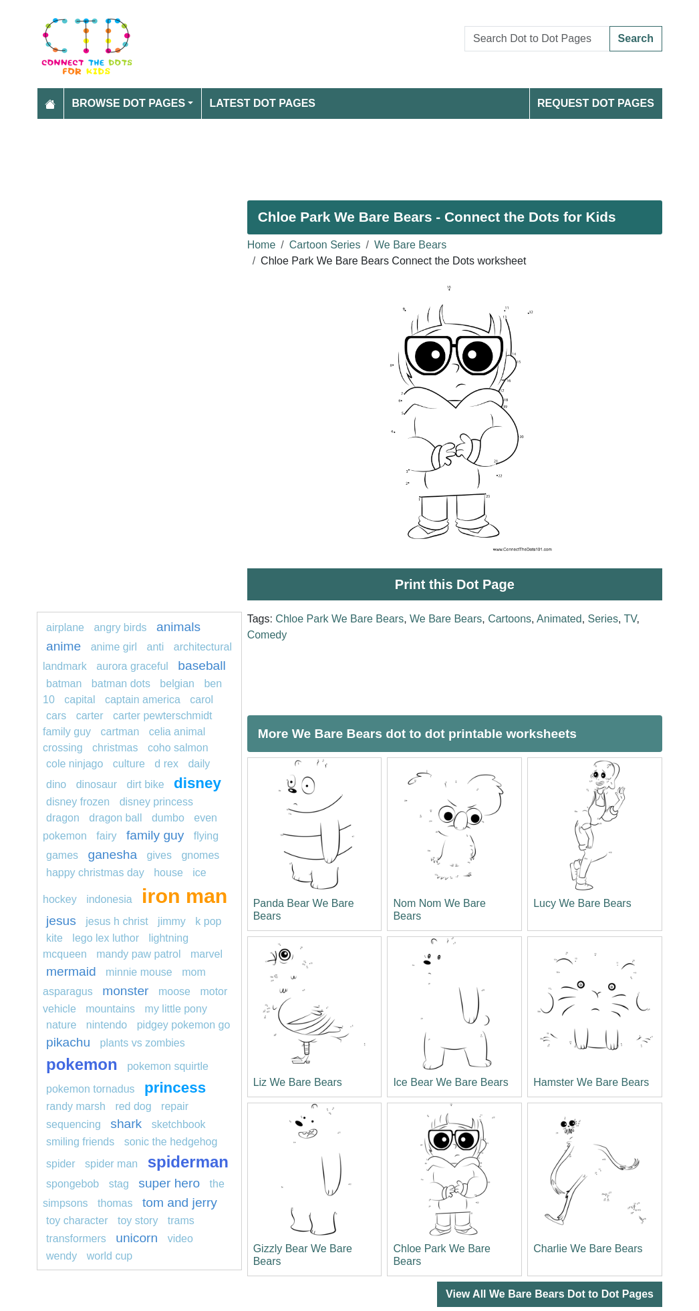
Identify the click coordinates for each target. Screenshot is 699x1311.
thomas (115, 1203)
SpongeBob (72, 1183)
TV (630, 618)
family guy (155, 835)
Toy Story (139, 1220)
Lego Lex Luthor (105, 938)
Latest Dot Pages (263, 103)
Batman (64, 683)
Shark (126, 1124)
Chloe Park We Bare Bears (339, 618)
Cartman (119, 731)
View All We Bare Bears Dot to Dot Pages (550, 1294)
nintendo (106, 1025)
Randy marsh (76, 1106)
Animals (178, 627)
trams (181, 1220)
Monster (125, 991)
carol (201, 699)
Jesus (61, 921)
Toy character (77, 1220)
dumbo (168, 817)
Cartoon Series (325, 244)
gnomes (200, 855)
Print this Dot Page (455, 584)
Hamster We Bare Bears (591, 1082)
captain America (142, 699)
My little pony (176, 1008)
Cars (56, 715)
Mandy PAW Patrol (138, 954)
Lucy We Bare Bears (582, 903)
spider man (111, 1163)
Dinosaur (96, 784)
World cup (109, 1256)
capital (79, 699)
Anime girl (114, 646)
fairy (106, 835)
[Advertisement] (349, 154)
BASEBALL (201, 666)
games (62, 855)
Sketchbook (179, 1124)
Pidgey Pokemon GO (184, 1025)
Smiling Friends (80, 1141)
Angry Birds (120, 627)
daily (199, 763)
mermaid (71, 971)
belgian (177, 683)
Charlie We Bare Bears (587, 1248)
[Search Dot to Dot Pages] (537, 38)
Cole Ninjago (74, 763)
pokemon (82, 1064)
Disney (197, 783)
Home (261, 244)
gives (159, 855)
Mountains (110, 1008)
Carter (90, 715)
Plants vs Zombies (142, 1043)
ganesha (112, 855)
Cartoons (509, 618)
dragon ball (115, 817)
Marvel (206, 954)
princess (175, 1087)
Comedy (267, 634)
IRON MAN (184, 895)
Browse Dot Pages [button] (129, 103)
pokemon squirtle (167, 1066)
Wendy (61, 1256)
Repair (174, 1106)
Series (603, 618)
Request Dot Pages (595, 103)
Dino (56, 784)
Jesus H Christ (117, 921)
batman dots (121, 683)
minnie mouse (139, 972)
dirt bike (145, 784)
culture (129, 763)
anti (155, 646)
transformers (76, 1238)
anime (63, 646)
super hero (169, 1183)
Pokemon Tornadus (90, 1089)
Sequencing (73, 1124)
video (180, 1238)
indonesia (109, 899)
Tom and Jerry (179, 1202)
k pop (208, 921)
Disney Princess (156, 801)
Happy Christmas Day (95, 872)
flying (206, 835)
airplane (65, 627)
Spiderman (188, 1162)
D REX (166, 763)
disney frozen (78, 801)
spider (61, 1163)
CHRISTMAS (115, 747)
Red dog (133, 1106)
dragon (63, 817)
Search (636, 38)
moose (174, 991)
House (168, 872)
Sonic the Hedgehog (171, 1141)
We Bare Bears (410, 244)
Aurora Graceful (132, 666)
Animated (559, 618)
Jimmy (172, 921)
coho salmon (178, 747)
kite (54, 938)
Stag (119, 1183)
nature (61, 1025)
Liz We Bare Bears (297, 1082)
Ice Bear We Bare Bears (450, 1082)
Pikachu (68, 1042)
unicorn (137, 1238)
